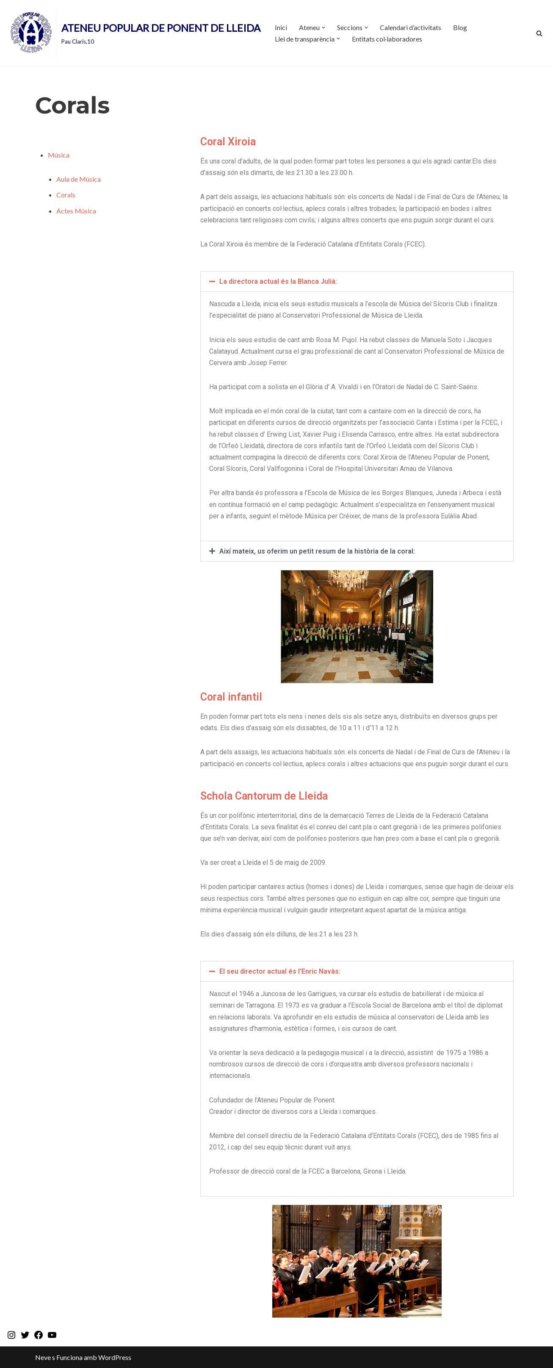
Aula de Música (78, 179)
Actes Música (76, 211)
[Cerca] (539, 33)
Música (58, 155)
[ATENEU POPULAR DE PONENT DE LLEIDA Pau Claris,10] (133, 33)
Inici (281, 27)
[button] (323, 27)
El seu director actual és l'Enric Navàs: (279, 971)
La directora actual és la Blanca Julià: (278, 281)
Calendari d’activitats (410, 27)
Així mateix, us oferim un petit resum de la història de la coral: (317, 551)
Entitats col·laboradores (387, 39)
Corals (65, 195)
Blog (460, 27)
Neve (43, 1357)
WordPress (114, 1357)
